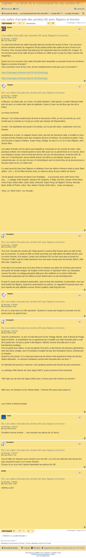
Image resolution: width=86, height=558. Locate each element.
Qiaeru (53, 554)
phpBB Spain (46, 556)
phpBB (37, 553)
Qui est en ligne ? (8, 541)
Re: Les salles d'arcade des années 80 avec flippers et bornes (33, 92)
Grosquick (9, 234)
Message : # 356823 (9, 39)
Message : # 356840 (9, 96)
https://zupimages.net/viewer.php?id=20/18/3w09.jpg (24, 72)
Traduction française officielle (40, 554)
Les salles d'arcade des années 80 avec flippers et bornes (40, 19)
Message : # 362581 (9, 482)
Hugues (10, 85)
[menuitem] (16, 9)
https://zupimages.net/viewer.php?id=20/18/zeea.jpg (24, 78)
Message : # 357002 (9, 305)
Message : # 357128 (9, 331)
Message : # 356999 (9, 245)
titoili (9, 416)
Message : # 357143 (9, 427)
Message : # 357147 (9, 453)
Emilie (3, 471)
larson (9, 27)
